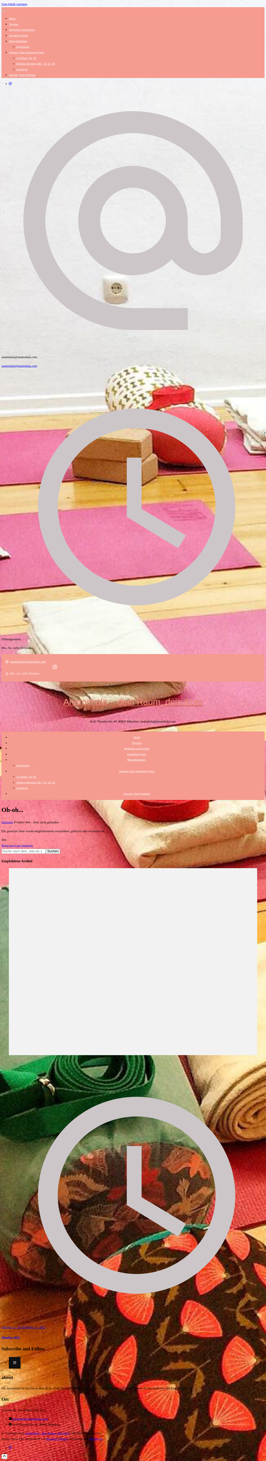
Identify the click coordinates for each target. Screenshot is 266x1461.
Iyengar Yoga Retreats (22, 75)
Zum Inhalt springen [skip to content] (14, 4)
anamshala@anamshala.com (19, 366)
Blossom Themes (57, 1439)
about (12, 18)
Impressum (23, 46)
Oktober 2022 (10, 1337)
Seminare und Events (22, 29)
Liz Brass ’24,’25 (26, 58)
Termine (13, 24)
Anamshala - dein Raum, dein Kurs (47, 1433)
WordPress (96, 1439)
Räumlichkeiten (18, 41)
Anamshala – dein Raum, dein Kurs (133, 702)
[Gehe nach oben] (4, 1456)
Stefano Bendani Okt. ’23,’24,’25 (35, 63)
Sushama (22, 69)
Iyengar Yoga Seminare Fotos (27, 52)
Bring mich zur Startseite (17, 845)
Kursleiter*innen (18, 35)
